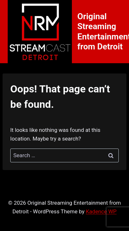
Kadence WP (101, 211)
